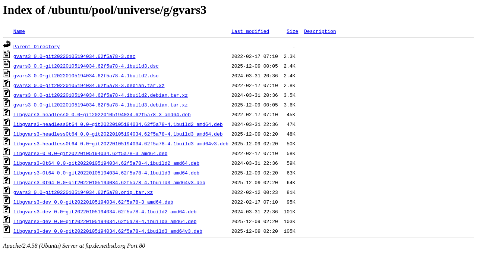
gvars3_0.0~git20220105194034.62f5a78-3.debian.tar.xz (89, 85)
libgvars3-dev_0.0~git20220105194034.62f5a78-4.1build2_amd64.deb (104, 211)
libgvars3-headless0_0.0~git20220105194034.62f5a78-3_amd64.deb (102, 114)
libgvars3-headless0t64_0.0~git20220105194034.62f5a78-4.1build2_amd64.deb (118, 124)
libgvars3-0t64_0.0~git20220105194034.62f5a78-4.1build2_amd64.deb (106, 163)
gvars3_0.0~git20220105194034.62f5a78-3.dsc (74, 56)
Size (292, 31)
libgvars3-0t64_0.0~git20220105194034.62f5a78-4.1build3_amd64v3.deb (109, 182)
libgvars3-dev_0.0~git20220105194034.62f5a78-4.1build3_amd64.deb (104, 221)
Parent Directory (36, 46)
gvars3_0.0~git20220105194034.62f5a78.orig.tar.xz (83, 192)
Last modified (250, 31)
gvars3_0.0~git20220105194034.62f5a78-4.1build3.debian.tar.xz (100, 104)
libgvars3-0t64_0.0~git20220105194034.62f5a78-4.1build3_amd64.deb (106, 172)
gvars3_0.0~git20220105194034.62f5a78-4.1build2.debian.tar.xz (100, 95)
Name (19, 31)
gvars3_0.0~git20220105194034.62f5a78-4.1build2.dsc (86, 75)
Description (320, 31)
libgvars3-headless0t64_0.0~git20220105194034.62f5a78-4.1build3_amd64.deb (118, 133)
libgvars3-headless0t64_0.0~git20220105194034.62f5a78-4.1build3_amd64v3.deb (120, 143)
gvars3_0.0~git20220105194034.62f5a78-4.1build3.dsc (86, 65)
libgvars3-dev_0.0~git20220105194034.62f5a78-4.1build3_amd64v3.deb (107, 231)
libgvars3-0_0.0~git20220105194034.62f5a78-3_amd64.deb (90, 153)
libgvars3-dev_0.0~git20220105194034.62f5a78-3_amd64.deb (93, 201)
